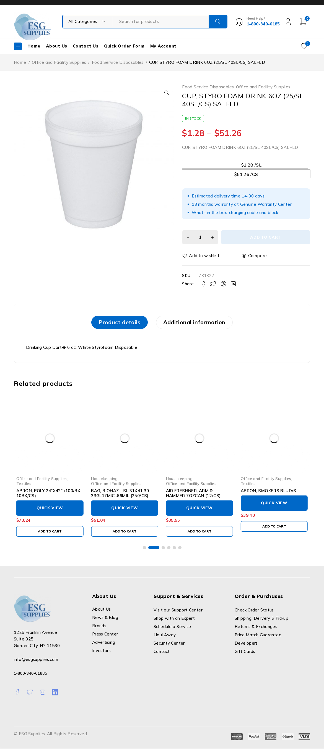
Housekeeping (104, 480)
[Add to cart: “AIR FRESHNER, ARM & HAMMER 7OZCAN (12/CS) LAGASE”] (199, 533)
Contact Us (86, 46)
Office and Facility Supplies (59, 62)
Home (33, 46)
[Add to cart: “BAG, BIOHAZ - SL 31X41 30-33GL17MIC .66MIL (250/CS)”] (124, 533)
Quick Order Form (124, 46)
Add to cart (267, 237)
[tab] (114, 323)
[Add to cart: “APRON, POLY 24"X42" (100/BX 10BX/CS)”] (49, 533)
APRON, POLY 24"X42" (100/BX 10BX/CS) (48, 495)
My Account (163, 46)
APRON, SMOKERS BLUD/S (268, 493)
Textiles (23, 485)
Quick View (50, 510)
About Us (56, 46)
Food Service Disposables (118, 62)
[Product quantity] (201, 237)
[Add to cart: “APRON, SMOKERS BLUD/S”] (274, 528)
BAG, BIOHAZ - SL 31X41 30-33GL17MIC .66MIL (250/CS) (121, 495)
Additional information (200, 323)
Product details (114, 323)
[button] (165, 93)
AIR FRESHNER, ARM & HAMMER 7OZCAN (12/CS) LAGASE (193, 498)
